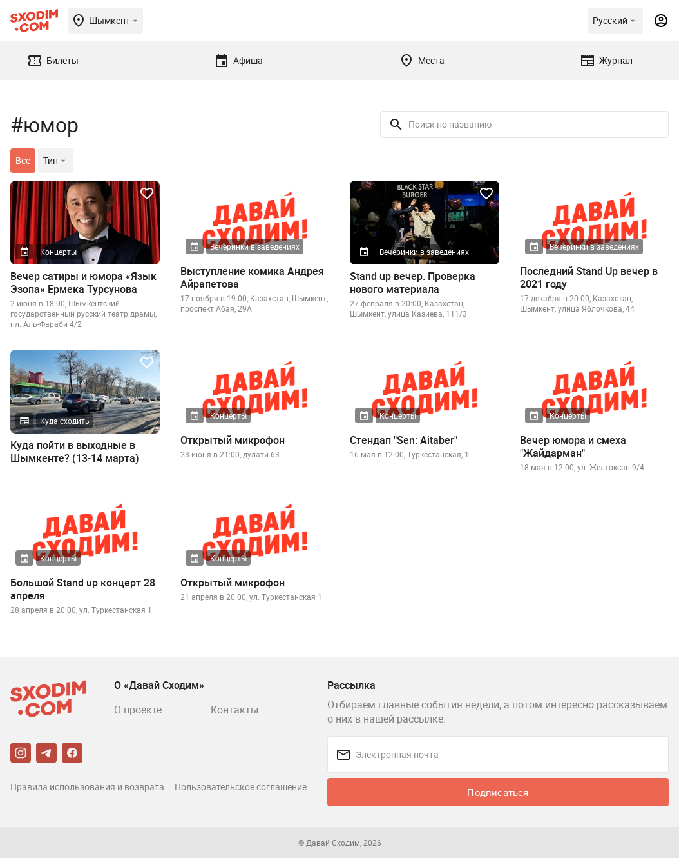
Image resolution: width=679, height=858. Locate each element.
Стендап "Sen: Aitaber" (403, 440)
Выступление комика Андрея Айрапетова (252, 277)
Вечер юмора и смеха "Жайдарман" (573, 446)
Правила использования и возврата (87, 787)
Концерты (58, 251)
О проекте (138, 710)
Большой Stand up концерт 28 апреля (82, 589)
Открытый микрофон (232, 440)
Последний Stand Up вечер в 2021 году (589, 277)
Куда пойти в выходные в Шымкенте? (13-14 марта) (74, 451)
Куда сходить (65, 420)
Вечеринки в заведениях (255, 246)
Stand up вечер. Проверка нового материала (412, 282)
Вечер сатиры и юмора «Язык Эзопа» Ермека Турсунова (83, 282)
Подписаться (497, 792)
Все (22, 160)
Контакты (234, 710)
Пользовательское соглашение (241, 787)
